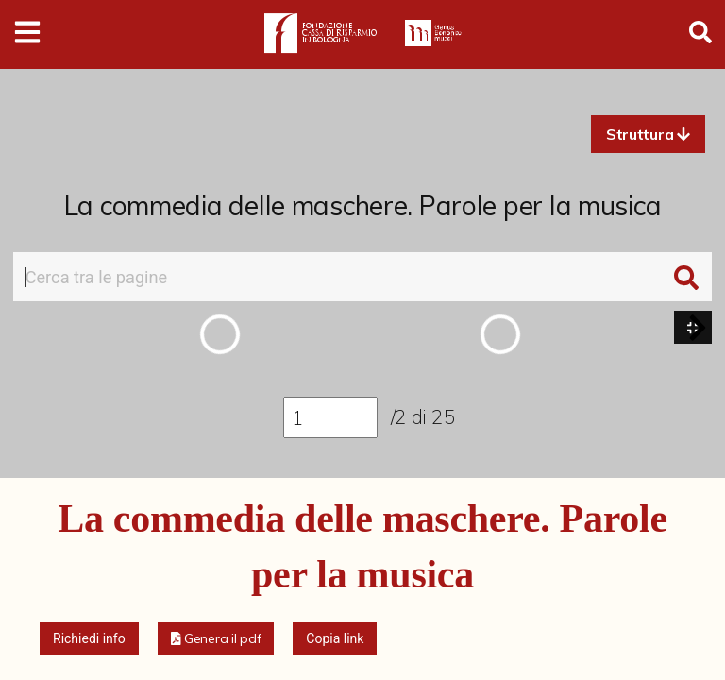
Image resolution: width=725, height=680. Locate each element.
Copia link (334, 638)
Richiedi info (89, 638)
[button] (648, 134)
